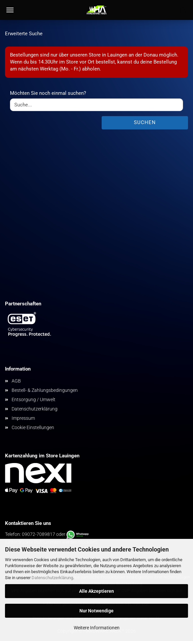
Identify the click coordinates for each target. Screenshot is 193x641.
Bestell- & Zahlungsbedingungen (45, 390)
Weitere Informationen (97, 627)
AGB (16, 381)
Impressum (23, 418)
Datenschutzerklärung (52, 577)
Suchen (145, 122)
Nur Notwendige (96, 610)
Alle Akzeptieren (96, 591)
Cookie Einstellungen (33, 427)
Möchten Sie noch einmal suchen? (48, 93)
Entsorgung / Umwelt (33, 399)
